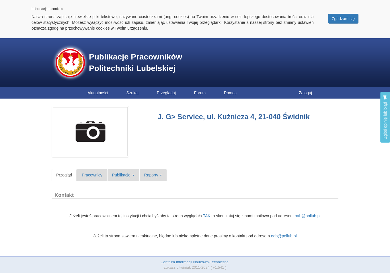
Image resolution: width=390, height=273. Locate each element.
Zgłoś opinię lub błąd (385, 117)
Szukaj (132, 93)
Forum (200, 93)
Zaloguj (305, 93)
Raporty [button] (153, 175)
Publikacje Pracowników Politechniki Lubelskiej (135, 62)
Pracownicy (92, 175)
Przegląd (64, 175)
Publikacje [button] (123, 175)
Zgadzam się (343, 18)
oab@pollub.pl (308, 216)
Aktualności (97, 93)
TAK (206, 216)
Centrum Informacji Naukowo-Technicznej (195, 262)
